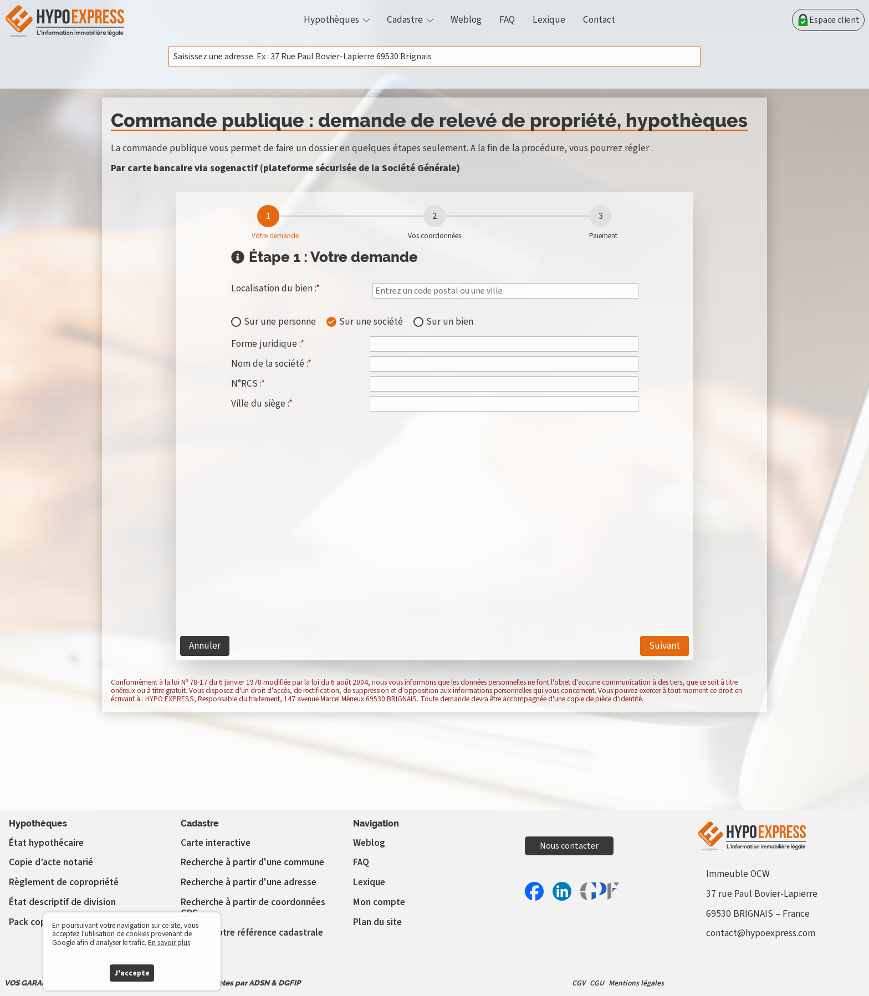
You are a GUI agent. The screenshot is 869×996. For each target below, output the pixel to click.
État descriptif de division (62, 902)
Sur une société (371, 321)
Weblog (466, 19)
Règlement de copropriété (64, 882)
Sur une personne (280, 321)
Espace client (828, 20)
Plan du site (377, 922)
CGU (597, 983)
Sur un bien (449, 321)
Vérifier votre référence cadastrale (252, 932)
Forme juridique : (267, 343)
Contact (599, 19)
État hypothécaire (46, 843)
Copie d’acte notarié (51, 862)
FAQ (507, 19)
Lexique (549, 19)
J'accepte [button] (132, 973)
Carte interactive (216, 843)
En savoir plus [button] (169, 942)
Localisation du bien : (275, 289)
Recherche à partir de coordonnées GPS (253, 907)
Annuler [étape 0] (205, 646)
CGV (578, 983)
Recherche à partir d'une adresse (248, 882)
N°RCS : (248, 383)
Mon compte (379, 902)
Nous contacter (569, 846)
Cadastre (405, 19)
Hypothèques (331, 19)
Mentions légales (636, 983)
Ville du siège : (262, 403)
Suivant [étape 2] (664, 646)
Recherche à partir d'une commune (252, 862)
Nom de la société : (271, 363)
